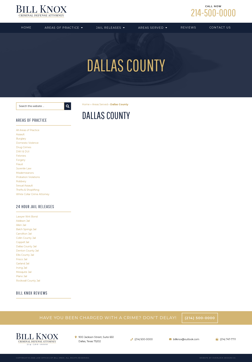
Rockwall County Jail (28, 280)
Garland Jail (22, 263)
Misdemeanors (25, 172)
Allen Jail (21, 225)
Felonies (21, 155)
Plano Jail (21, 276)
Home (86, 104)
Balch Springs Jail (26, 229)
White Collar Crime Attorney (32, 194)
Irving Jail (21, 267)
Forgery (20, 160)
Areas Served (100, 104)
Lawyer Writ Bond (27, 216)
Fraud (19, 164)
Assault (20, 134)
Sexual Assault (24, 185)
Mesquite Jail (23, 272)
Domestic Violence (27, 142)
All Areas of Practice (27, 130)
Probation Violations (28, 177)
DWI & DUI (22, 151)
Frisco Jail (21, 259)
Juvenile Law (23, 168)
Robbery (21, 181)
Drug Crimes (23, 147)
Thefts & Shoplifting (27, 189)
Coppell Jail (22, 242)
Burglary (21, 138)
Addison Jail (23, 220)
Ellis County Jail (25, 254)
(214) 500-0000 (200, 318)
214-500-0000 (213, 12)
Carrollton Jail (24, 233)
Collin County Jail (26, 237)
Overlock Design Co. (224, 358)
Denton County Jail (27, 250)
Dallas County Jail (26, 246)
